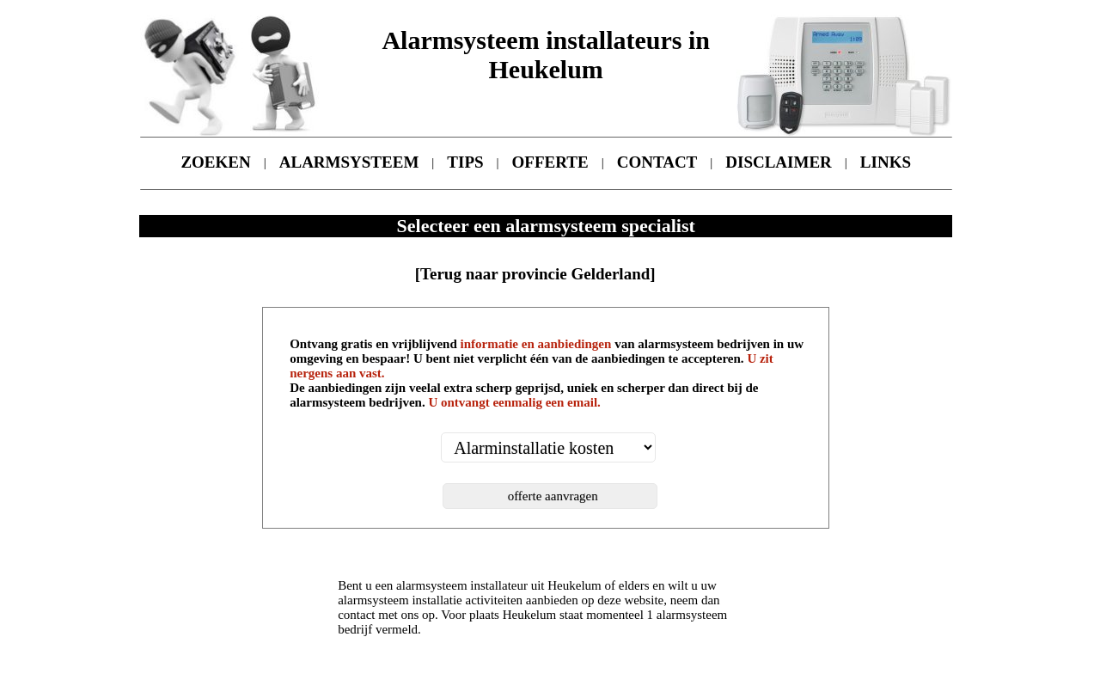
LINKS (885, 162)
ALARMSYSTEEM (349, 162)
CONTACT (657, 162)
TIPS (465, 162)
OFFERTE (550, 162)
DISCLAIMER (778, 162)
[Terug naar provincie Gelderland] (535, 274)
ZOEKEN (215, 162)
